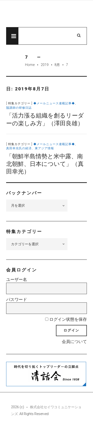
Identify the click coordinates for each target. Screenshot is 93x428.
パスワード (16, 299)
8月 (57, 65)
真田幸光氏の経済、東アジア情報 (30, 148)
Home (30, 65)
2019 (45, 65)
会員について (74, 341)
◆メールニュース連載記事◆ (54, 103)
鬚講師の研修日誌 (19, 107)
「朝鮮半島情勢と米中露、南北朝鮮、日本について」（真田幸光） (45, 164)
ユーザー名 (16, 279)
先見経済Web (46, 14)
